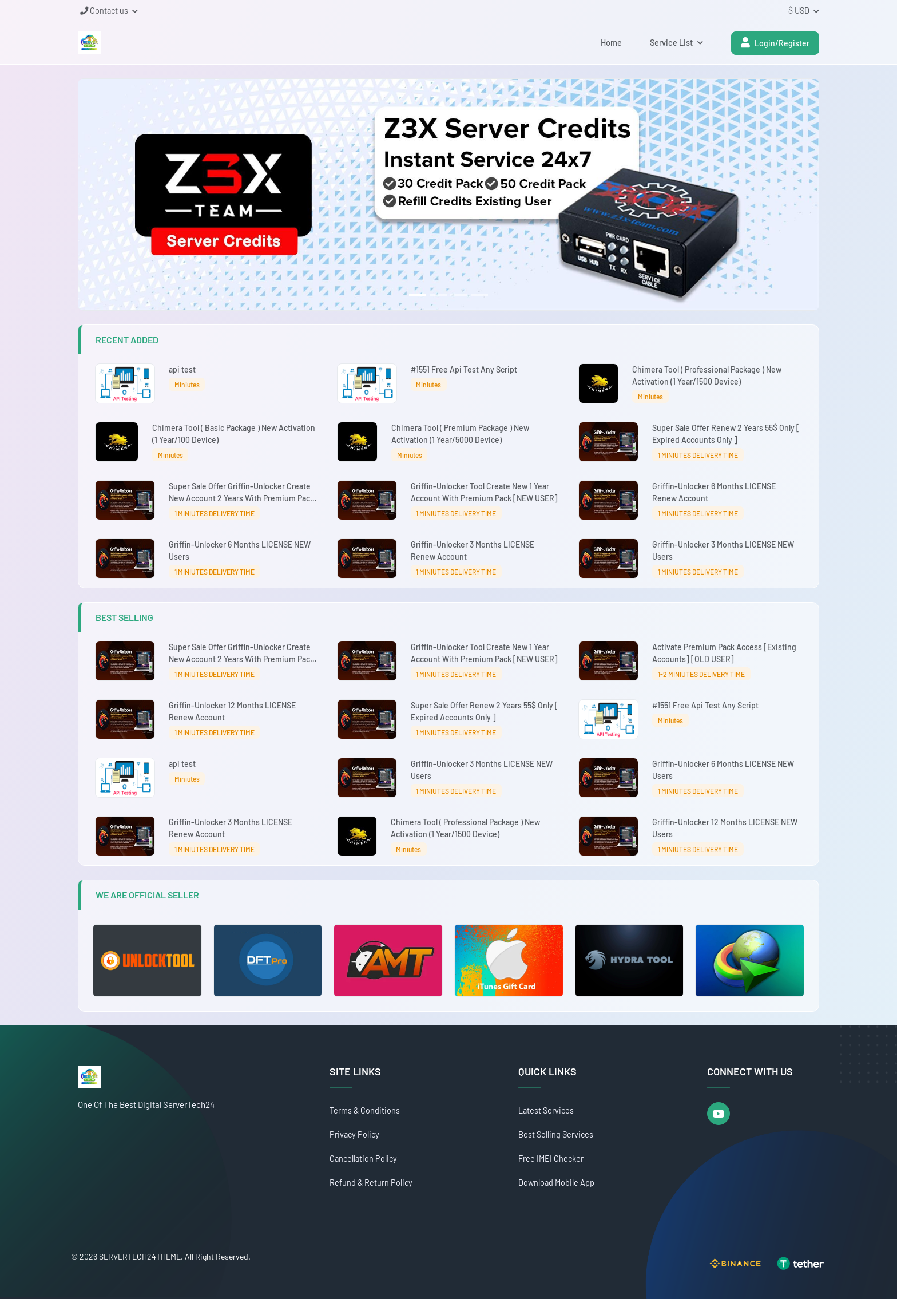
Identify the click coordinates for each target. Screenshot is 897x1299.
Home (611, 42)
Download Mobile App (556, 1182)
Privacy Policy (354, 1134)
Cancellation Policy (363, 1158)
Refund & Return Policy (371, 1182)
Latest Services (546, 1110)
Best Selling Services (555, 1134)
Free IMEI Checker (551, 1158)
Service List (676, 42)
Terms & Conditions (365, 1110)
